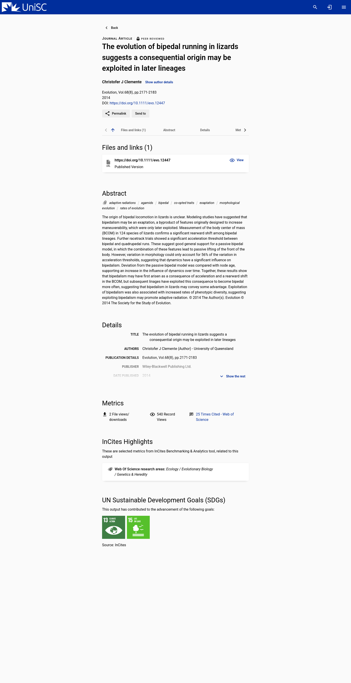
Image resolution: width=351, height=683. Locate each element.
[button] (236, 160)
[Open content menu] (343, 7)
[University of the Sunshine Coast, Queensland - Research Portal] (24, 7)
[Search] (315, 7)
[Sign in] (329, 7)
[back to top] (113, 130)
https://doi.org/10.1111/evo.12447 (137, 103)
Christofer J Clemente (122, 81)
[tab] (133, 130)
